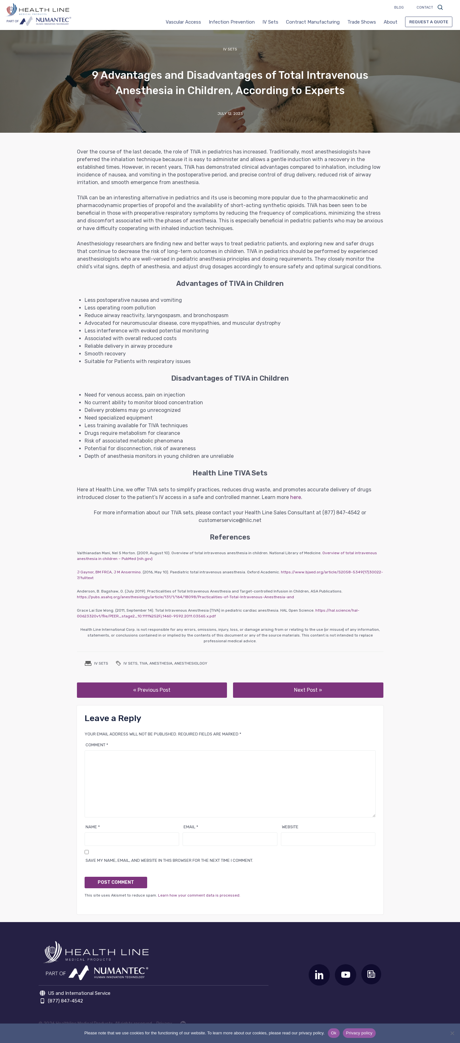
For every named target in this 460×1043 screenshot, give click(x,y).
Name (93, 826)
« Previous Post (151, 690)
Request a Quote (428, 21)
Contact (425, 7)
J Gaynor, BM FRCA (94, 572)
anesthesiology (190, 663)
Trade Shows (361, 22)
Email (191, 826)
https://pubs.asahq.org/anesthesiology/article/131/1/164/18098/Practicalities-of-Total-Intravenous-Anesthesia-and (185, 597)
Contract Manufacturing (313, 22)
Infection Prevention (232, 22)
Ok (333, 1033)
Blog (399, 7)
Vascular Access (183, 22)
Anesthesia (160, 663)
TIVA (143, 663)
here (295, 497)
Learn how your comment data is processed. (199, 895)
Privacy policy (359, 1033)
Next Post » (308, 690)
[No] (452, 1033)
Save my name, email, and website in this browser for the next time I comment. (169, 860)
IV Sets (270, 22)
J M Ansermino (127, 572)
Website (290, 826)
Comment (97, 744)
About (390, 22)
